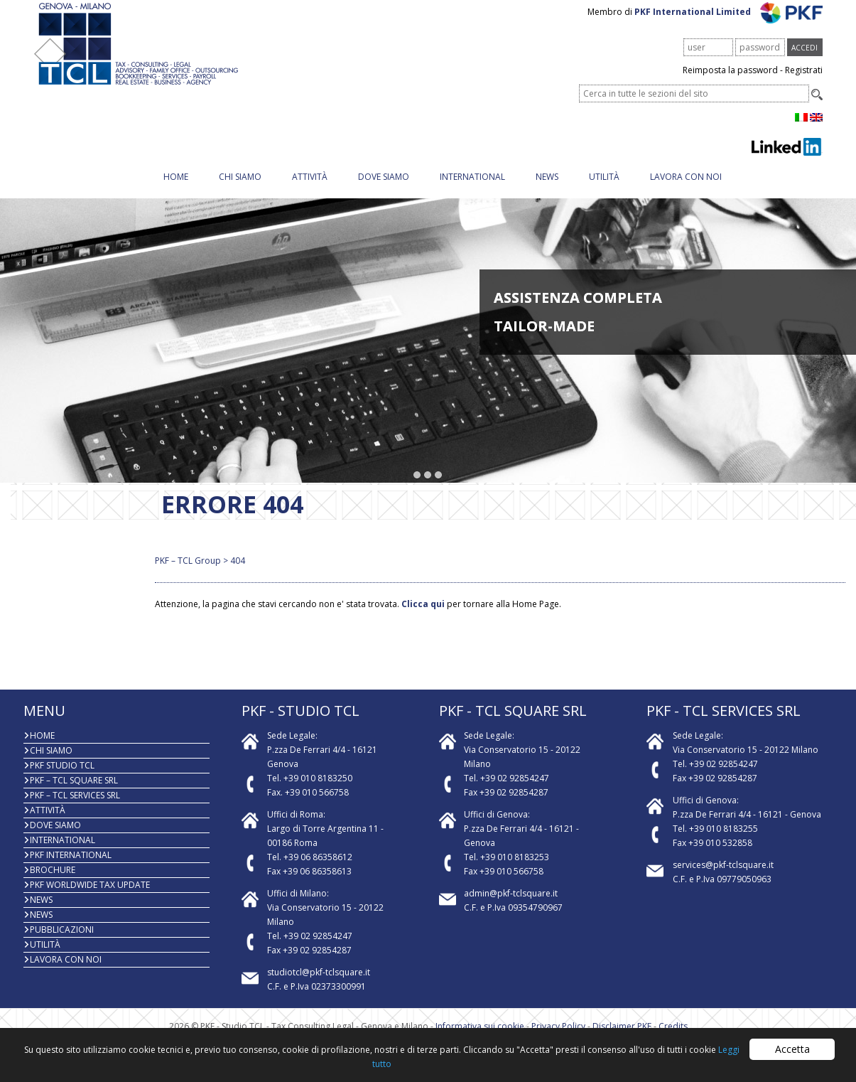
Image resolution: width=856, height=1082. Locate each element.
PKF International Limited (728, 24)
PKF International (71, 867)
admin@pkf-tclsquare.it (511, 905)
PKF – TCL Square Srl (74, 792)
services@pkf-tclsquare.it (723, 877)
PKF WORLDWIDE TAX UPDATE (90, 897)
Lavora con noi (686, 189)
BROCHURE (52, 882)
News (547, 189)
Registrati (804, 82)
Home (175, 189)
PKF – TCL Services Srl (75, 807)
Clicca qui (423, 616)
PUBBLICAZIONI (62, 942)
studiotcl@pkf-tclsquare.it (318, 984)
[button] (417, 487)
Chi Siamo (240, 189)
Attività (309, 189)
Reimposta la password (730, 82)
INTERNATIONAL (472, 189)
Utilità (604, 189)
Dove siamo (383, 189)
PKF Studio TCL (62, 777)
